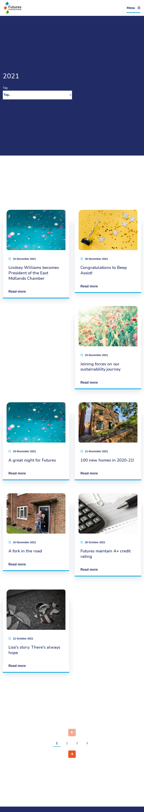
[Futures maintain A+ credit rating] (108, 534)
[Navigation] (133, 8)
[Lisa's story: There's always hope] (36, 631)
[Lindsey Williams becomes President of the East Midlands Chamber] (36, 254)
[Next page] (72, 754)
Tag (5, 88)
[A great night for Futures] (36, 441)
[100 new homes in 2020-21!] (108, 441)
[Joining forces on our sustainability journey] (108, 347)
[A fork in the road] (36, 532)
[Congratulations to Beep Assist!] (108, 251)
